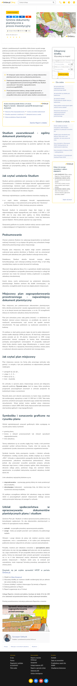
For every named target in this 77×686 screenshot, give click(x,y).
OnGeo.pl (6, 572)
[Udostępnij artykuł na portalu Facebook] (9, 17)
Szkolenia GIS (35, 671)
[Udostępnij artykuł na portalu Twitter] (15, 17)
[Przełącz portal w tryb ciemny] (69, 2)
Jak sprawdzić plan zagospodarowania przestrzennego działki (60, 88)
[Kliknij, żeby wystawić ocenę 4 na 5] (16, 37)
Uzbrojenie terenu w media (33, 114)
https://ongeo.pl (16, 577)
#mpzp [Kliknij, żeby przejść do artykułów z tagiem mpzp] (6, 646)
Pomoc (12, 660)
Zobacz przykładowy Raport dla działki (15, 117)
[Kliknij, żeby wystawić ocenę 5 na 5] (19, 37)
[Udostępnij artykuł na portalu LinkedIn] (22, 17)
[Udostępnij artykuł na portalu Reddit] (28, 17)
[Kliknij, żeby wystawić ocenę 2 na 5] (10, 37)
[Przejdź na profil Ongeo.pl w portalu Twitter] (46, 681)
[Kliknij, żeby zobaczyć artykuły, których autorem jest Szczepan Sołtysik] (19, 637)
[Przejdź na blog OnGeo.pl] (31, 681)
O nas (12, 658)
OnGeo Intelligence (37, 673)
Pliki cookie (13, 668)
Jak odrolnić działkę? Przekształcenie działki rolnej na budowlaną (62, 100)
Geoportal (34, 662)
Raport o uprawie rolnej (38, 668)
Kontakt (53, 658)
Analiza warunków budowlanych (36, 112)
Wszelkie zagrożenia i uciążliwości (14, 114)
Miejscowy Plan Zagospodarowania (15, 112)
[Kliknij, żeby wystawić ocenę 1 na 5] (7, 37)
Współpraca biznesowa (58, 668)
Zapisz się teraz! (67, 200)
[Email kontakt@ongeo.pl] (64, 2)
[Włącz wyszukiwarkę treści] (37, 2)
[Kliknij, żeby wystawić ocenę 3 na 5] (13, 37)
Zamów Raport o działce (38, 123)
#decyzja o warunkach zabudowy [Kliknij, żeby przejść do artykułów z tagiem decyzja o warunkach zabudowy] (20, 646)
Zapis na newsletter (57, 660)
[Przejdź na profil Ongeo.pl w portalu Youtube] (41, 681)
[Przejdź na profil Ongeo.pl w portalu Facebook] (36, 681)
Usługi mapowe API (37, 665)
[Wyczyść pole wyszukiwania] (69, 64)
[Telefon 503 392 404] (60, 2)
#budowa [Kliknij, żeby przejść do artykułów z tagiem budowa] (34, 646)
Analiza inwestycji (12, 12)
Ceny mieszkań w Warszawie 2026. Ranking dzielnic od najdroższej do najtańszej (62, 145)
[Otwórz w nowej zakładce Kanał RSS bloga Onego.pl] (73, 2)
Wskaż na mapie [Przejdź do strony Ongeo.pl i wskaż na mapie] (63, 74)
